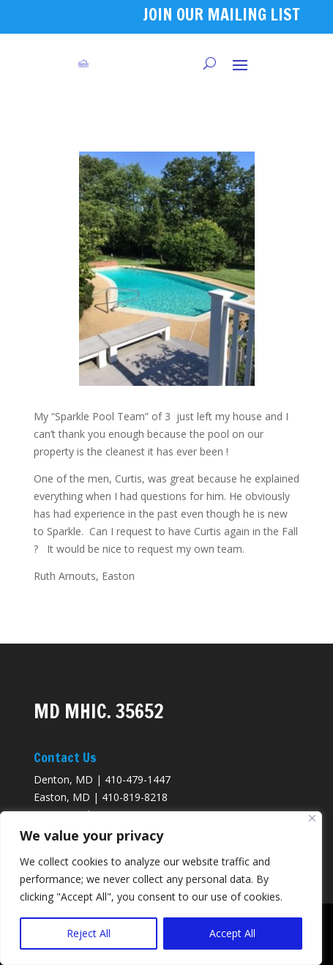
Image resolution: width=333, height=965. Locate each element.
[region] (161, 888)
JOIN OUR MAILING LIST (221, 14)
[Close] (312, 818)
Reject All (89, 933)
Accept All (232, 933)
